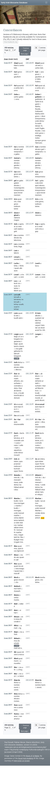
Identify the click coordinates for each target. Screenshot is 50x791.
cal (36, 65)
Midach (17, 638)
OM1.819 (29, 680)
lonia (15, 246)
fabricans (38, 143)
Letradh (17, 295)
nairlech (21, 520)
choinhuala (39, 448)
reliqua (39, 494)
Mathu (37, 106)
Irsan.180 (7, 498)
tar (43, 318)
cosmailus (17, 386)
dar (36, 328)
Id (15, 404)
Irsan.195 (7, 667)
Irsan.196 (7, 673)
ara (22, 381)
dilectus (18, 369)
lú (14, 315)
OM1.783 (29, 274)
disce (43, 116)
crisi (41, 199)
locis (15, 393)
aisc (17, 557)
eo (15, 409)
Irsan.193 (7, 652)
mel (43, 466)
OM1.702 (29, 404)
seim (20, 318)
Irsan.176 (7, 419)
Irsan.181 (7, 546)
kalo (15, 68)
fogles (42, 128)
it (16, 409)
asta (20, 174)
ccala (37, 183)
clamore (17, 218)
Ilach (16, 433)
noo (43, 131)
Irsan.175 (7, 415)
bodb (16, 501)
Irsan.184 (7, 577)
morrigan (20, 503)
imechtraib (18, 395)
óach (19, 588)
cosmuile (38, 443)
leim (43, 325)
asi (42, 501)
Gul (15, 85)
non (22, 714)
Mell (15, 604)
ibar (20, 388)
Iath (15, 362)
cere (15, 74)
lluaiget (17, 540)
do (15, 557)
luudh (16, 318)
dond (43, 328)
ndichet (38, 323)
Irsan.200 (7, 714)
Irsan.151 (7, 63)
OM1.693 (29, 85)
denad (37, 126)
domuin (17, 398)
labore (16, 253)
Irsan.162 (7, 235)
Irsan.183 (7, 563)
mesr (42, 508)
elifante (17, 381)
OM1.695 (29, 158)
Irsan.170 (7, 313)
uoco (16, 90)
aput (37, 185)
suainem (38, 318)
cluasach (17, 591)
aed (39, 65)
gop (36, 231)
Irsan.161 (7, 224)
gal (15, 180)
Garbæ (20, 525)
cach (15, 229)
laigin (16, 344)
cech (36, 229)
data (15, 388)
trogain (16, 542)
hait (15, 613)
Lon (15, 244)
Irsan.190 (7, 625)
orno (17, 99)
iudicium (17, 206)
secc (20, 290)
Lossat (37, 274)
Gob (15, 224)
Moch (16, 577)
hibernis (40, 388)
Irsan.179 (7, 475)
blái (36, 320)
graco (16, 580)
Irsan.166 (7, 263)
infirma (16, 168)
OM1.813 (29, 498)
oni (18, 415)
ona (16, 349)
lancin (16, 346)
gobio (21, 97)
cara (42, 72)
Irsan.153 (7, 85)
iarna (16, 520)
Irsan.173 (7, 373)
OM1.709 (29, 419)
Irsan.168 (7, 281)
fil (14, 530)
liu (18, 537)
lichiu (16, 266)
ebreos (41, 185)
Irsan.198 (7, 694)
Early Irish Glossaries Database (14, 2)
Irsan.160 (7, 213)
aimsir (21, 487)
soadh (21, 304)
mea (17, 568)
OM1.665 (29, 94)
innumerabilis (40, 427)
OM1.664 (29, 199)
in (18, 307)
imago (21, 568)
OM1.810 (29, 475)
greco (20, 72)
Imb (15, 459)
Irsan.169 (7, 294)
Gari (15, 72)
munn (16, 661)
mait (15, 648)
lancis (22, 346)
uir (15, 676)
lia (21, 238)
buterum (40, 469)
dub (21, 523)
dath (37, 383)
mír (23, 652)
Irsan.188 (7, 610)
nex (15, 707)
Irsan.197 (7, 680)
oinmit (39, 687)
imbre (16, 461)
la (42, 101)
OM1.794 (29, 334)
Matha (37, 114)
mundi (37, 398)
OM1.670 (29, 213)
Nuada (37, 109)
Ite (15, 415)
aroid (37, 330)
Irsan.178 (7, 459)
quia (15, 193)
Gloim (37, 213)
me (19, 566)
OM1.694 (29, 147)
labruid (16, 353)
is (35, 79)
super (16, 471)
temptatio (18, 151)
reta (40, 229)
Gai (15, 147)
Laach (37, 263)
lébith (16, 290)
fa (36, 123)
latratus (17, 438)
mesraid (17, 480)
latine (16, 176)
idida (22, 367)
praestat (17, 464)
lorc (21, 339)
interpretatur (40, 118)
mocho (42, 577)
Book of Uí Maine (32, 756)
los (23, 274)
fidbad (16, 487)
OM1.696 (29, 63)
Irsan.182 (7, 555)
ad (36, 388)
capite (21, 224)
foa (39, 320)
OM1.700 (29, 373)
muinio (16, 600)
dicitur (41, 121)
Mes (15, 546)
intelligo (38, 135)
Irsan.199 (7, 705)
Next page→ (25, 54)
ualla (21, 445)
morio (16, 687)
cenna (16, 518)
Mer (15, 667)
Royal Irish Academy (25, 758)
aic (22, 566)
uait (15, 277)
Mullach (17, 586)
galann (16, 183)
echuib (16, 643)
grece (37, 74)
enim (42, 114)
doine (43, 513)
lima (21, 259)
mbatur (38, 480)
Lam (15, 250)
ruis (15, 525)
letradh (16, 302)
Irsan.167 (7, 274)
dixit (17, 523)
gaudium (38, 77)
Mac (15, 564)
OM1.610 (29, 172)
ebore (16, 376)
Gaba (16, 94)
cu (21, 625)
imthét (37, 411)
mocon (21, 580)
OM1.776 (29, 263)
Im (36, 459)
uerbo (22, 65)
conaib (16, 621)
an (44, 501)
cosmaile (17, 440)
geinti (37, 104)
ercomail (19, 404)
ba (20, 485)
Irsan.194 (7, 658)
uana (16, 445)
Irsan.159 (7, 199)
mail (15, 628)
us (17, 226)
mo (21, 555)
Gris (36, 199)
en (22, 617)
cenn (20, 226)
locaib (21, 393)
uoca (37, 90)
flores (42, 464)
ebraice (16, 185)
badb (37, 501)
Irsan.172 (7, 362)
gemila (16, 165)
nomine (21, 147)
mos (15, 548)
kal (22, 85)
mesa (16, 482)
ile (44, 419)
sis (19, 283)
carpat (37, 325)
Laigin (16, 334)
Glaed (37, 63)
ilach (17, 448)
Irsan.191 (7, 632)
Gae (36, 147)
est (36, 429)
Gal (36, 180)
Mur (15, 674)
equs (19, 407)
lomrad (19, 530)
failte (39, 79)
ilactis (22, 433)
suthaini (38, 386)
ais (39, 328)
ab (19, 373)
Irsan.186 (7, 595)
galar (21, 180)
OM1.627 (29, 72)
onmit (16, 690)
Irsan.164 (7, 250)
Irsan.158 (7, 180)
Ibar (15, 373)
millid (21, 604)
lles (22, 537)
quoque (38, 140)
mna (21, 540)
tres (15, 503)
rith (43, 330)
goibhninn (39, 99)
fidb (37, 489)
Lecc (15, 281)
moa (15, 641)
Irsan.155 (7, 147)
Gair (36, 72)
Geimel (17, 158)
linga (20, 246)
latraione (17, 299)
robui (16, 489)
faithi (37, 101)
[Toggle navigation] (46, 2)
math (39, 123)
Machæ (38, 498)
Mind (16, 658)
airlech (37, 518)
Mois (16, 694)
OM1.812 (29, 577)
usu (15, 551)
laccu (37, 266)
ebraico (16, 149)
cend (40, 226)
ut (42, 398)
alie (21, 268)
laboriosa (17, 240)
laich (15, 537)
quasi (21, 63)
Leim (16, 313)
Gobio (37, 138)
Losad (16, 274)
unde (37, 121)
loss (43, 274)
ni (20, 610)
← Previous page (25, 49)
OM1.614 (29, 180)
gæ (36, 336)
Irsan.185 (7, 586)
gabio (37, 154)
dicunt (42, 400)
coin (22, 440)
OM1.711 (29, 433)
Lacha (16, 263)
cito (41, 580)
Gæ (15, 172)
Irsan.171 (7, 334)
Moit (16, 610)
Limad (16, 257)
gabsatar (17, 351)
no (18, 180)
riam (41, 492)
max (20, 571)
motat (20, 193)
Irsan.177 (7, 433)
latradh (16, 297)
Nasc (16, 705)
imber (41, 461)
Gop (36, 224)
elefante (38, 381)
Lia (15, 235)
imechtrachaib (40, 395)
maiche (18, 506)
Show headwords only (10, 42)
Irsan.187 (7, 604)
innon (21, 527)
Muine (16, 595)
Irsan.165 (7, 257)
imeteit (16, 411)
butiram (17, 469)
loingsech (17, 356)
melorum (17, 466)
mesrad (38, 482)
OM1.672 (29, 224)
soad (16, 307)
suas (15, 286)
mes (15, 477)
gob (15, 231)
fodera (37, 81)
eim (17, 315)
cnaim (16, 378)
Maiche (17, 498)
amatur (16, 719)
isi (20, 501)
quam (17, 268)
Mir (15, 652)
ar (43, 77)
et (36, 469)
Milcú (16, 625)
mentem (38, 195)
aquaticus (17, 450)
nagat (21, 535)
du (19, 477)
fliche (22, 266)
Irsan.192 (7, 638)
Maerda (38, 680)
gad (21, 149)
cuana (17, 443)
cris (15, 201)
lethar (16, 304)
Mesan (16, 617)
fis (40, 101)
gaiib (20, 349)
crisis (19, 201)
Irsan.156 (7, 158)
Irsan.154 (7, 94)
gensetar (17, 341)
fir (15, 532)
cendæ (37, 513)
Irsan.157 (7, 172)
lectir (16, 283)
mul (15, 588)
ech (19, 648)
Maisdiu (17, 475)
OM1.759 (29, 313)
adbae (16, 527)
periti (37, 400)
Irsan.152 (7, 72)
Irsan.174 (7, 404)
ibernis (18, 390)
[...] (43, 518)
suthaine (17, 383)
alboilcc (38, 315)
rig (20, 628)
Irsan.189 (7, 616)
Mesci (16, 555)
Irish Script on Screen (22, 761)
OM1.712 (29, 459)
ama (15, 716)
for (40, 330)
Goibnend (38, 111)
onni (15, 654)
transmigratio (19, 188)
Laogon (38, 334)
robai (43, 489)
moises (16, 701)
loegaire (17, 339)
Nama (16, 714)
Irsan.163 (7, 244)
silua (43, 422)
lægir (15, 336)
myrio (43, 685)
